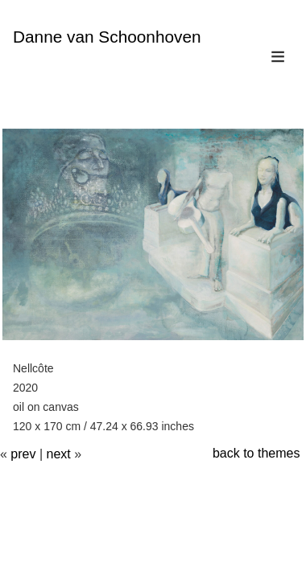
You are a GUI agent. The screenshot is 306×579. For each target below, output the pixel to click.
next (59, 454)
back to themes (256, 453)
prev (22, 454)
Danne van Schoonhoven (107, 36)
